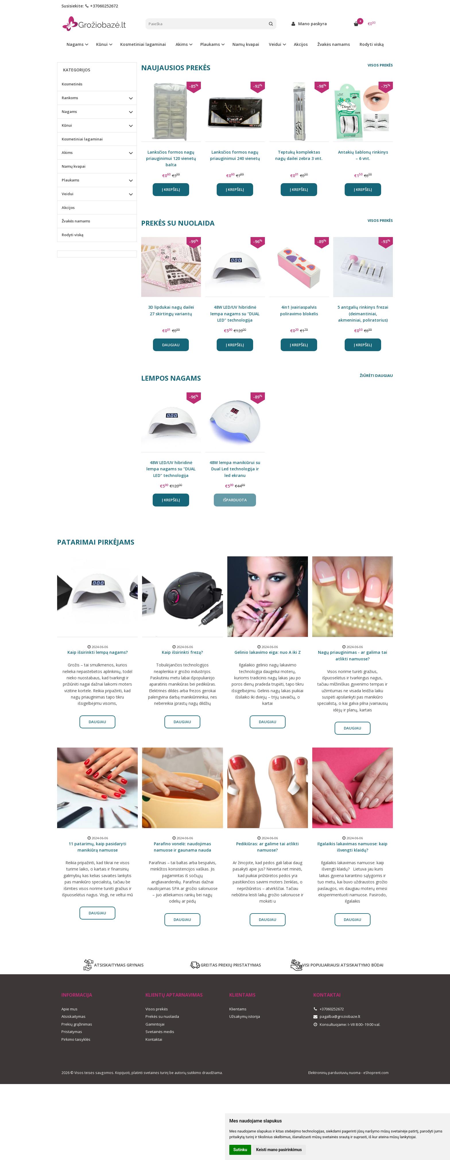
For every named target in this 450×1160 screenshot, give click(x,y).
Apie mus (69, 1009)
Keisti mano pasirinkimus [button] (279, 1149)
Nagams (69, 111)
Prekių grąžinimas (76, 1024)
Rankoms (70, 97)
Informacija (76, 995)
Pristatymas (71, 1031)
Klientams (242, 995)
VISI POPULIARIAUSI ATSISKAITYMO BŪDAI (337, 965)
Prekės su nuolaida (162, 1016)
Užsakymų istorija (244, 1016)
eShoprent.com (376, 1072)
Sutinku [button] (240, 1149)
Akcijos (301, 44)
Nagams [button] (75, 44)
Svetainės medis (160, 1031)
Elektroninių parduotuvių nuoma (334, 1072)
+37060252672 (101, 6)
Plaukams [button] (210, 44)
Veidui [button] (275, 44)
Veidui (67, 193)
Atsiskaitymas (73, 1016)
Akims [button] (182, 44)
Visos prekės (380, 65)
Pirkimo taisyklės (75, 1039)
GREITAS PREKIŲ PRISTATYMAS (225, 965)
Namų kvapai (245, 44)
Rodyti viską (372, 44)
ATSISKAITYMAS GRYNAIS (113, 965)
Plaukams (70, 180)
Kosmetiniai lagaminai (143, 44)
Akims (67, 152)
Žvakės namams (333, 44)
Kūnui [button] (102, 44)
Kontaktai (154, 1039)
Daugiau (171, 344)
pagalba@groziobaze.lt (336, 1016)
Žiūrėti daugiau (376, 375)
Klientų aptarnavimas (174, 995)
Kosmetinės (72, 84)
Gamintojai (155, 1024)
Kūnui (67, 125)
